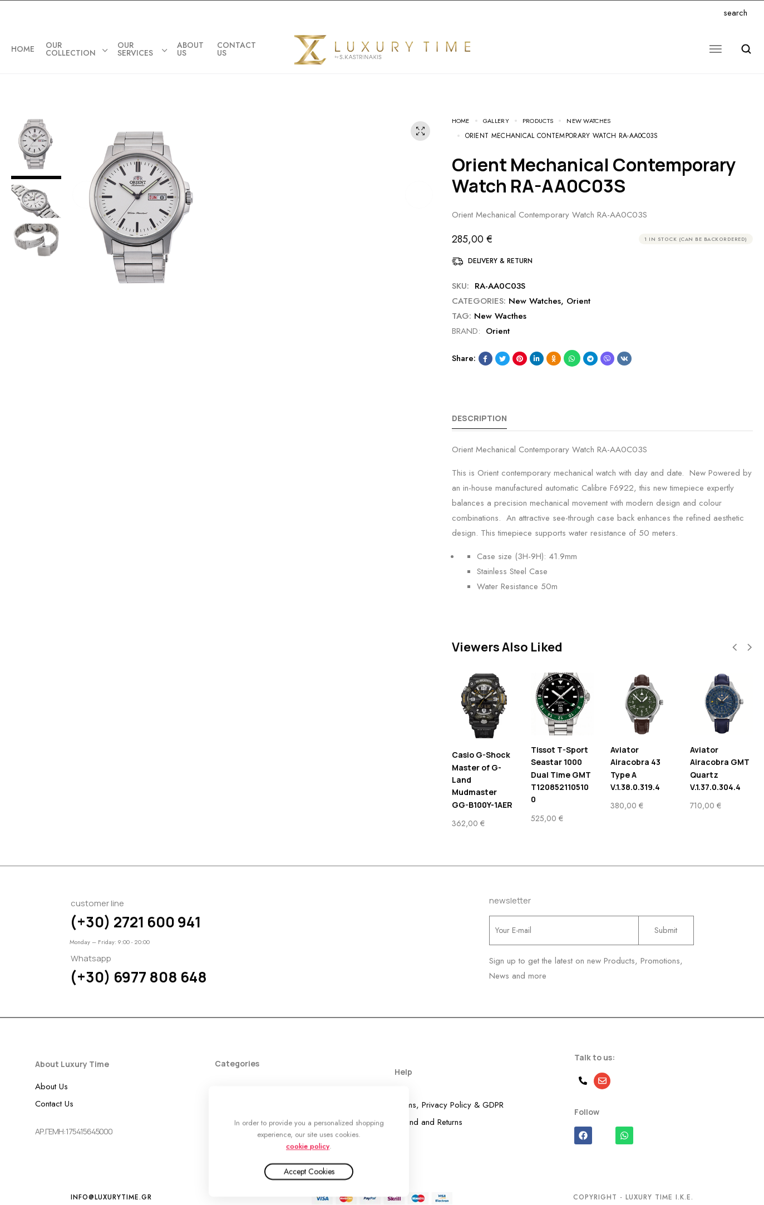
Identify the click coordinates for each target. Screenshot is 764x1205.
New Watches (535, 289)
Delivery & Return (500, 249)
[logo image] (381, 49)
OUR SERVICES (141, 49)
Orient (578, 289)
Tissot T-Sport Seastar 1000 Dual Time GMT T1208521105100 (561, 763)
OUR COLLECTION (76, 49)
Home (22, 49)
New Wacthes (500, 304)
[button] (86, 183)
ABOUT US (190, 49)
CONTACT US (236, 49)
